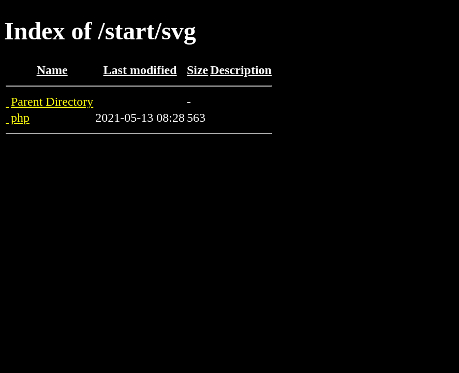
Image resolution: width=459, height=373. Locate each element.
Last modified (140, 70)
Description (241, 70)
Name (52, 70)
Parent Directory (52, 101)
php (20, 117)
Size (197, 70)
